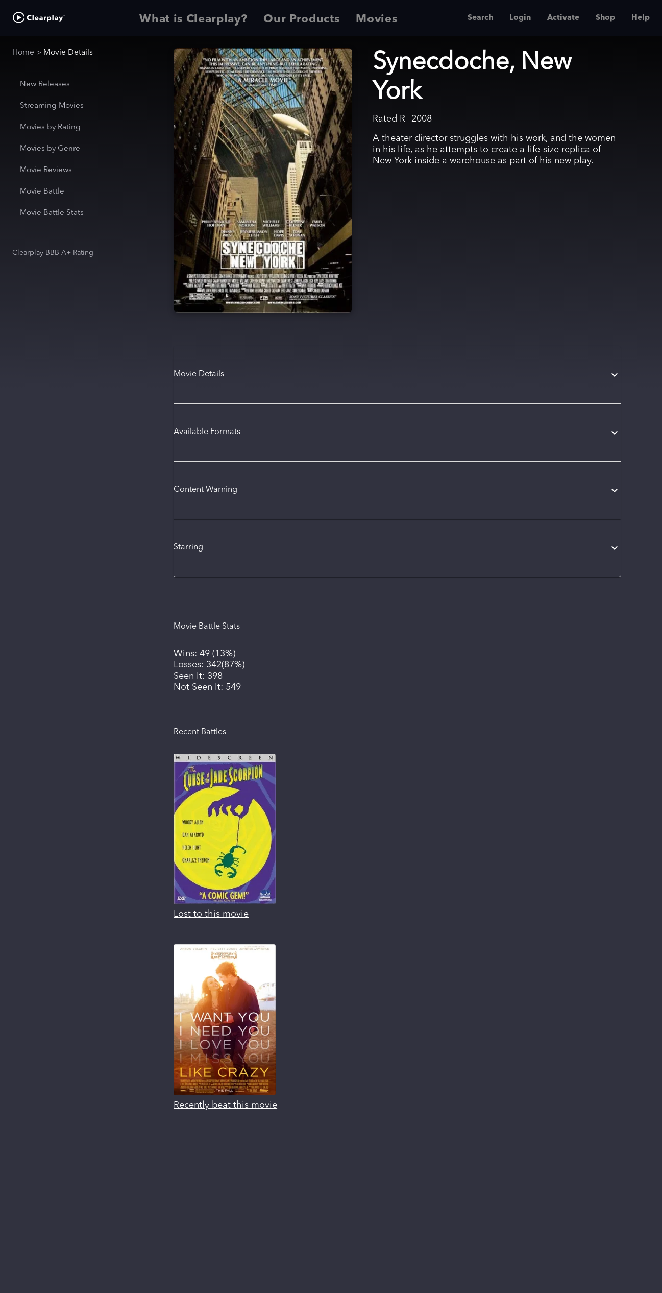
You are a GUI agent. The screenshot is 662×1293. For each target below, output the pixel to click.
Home (23, 53)
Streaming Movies (52, 106)
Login (520, 18)
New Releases (45, 84)
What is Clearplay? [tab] (193, 18)
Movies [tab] (376, 18)
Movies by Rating (50, 127)
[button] (397, 375)
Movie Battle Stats (52, 213)
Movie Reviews (46, 170)
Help (640, 18)
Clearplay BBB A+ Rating (52, 252)
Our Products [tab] (301, 18)
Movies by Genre (50, 149)
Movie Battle (42, 192)
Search (480, 18)
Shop (605, 18)
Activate (563, 18)
